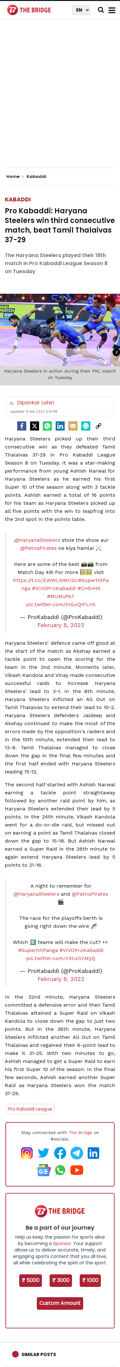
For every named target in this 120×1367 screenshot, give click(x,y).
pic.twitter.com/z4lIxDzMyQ (60, 958)
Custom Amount (60, 1303)
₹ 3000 (60, 1280)
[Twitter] (34, 426)
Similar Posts (38, 1354)
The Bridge (80, 1132)
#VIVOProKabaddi (54, 588)
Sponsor (62, 1243)
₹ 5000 (30, 1280)
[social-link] (98, 426)
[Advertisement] (60, 99)
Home (15, 177)
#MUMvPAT (61, 596)
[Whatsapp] (47, 426)
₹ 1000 (90, 1280)
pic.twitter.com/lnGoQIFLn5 (60, 604)
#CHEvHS (88, 588)
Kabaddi (18, 199)
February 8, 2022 (60, 625)
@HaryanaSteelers (37, 540)
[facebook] (22, 426)
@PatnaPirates (38, 548)
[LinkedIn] (60, 426)
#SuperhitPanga (38, 950)
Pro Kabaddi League (30, 1109)
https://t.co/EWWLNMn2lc (45, 580)
